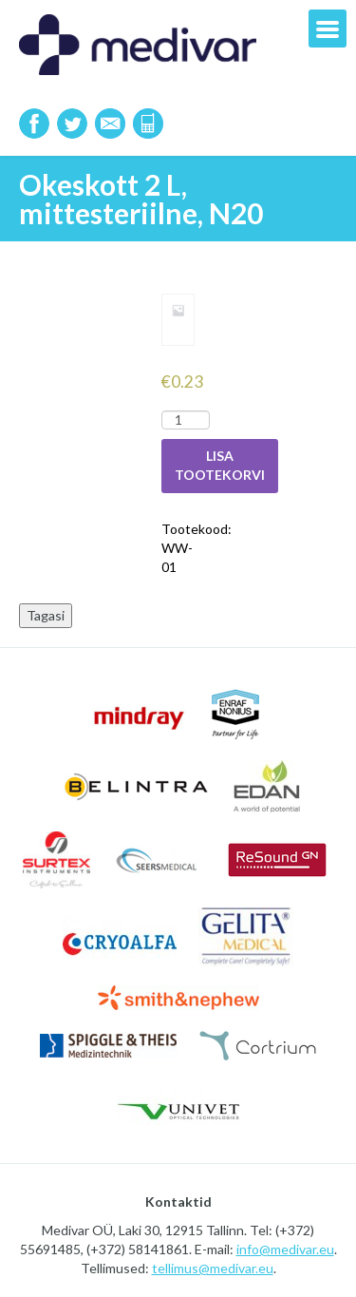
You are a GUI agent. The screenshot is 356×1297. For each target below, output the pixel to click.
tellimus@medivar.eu (212, 1268)
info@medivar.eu (285, 1249)
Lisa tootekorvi (220, 465)
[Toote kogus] (185, 419)
